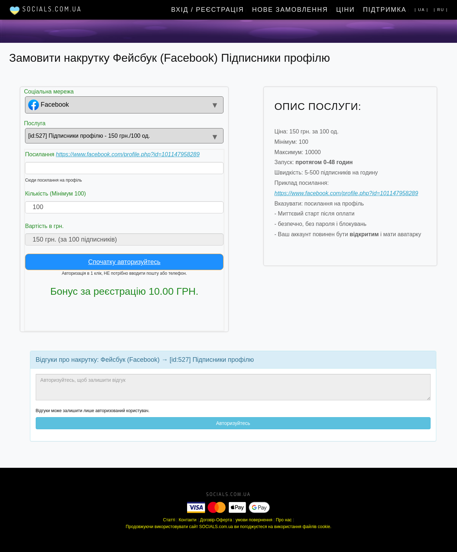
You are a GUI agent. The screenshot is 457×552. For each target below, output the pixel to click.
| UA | (421, 9)
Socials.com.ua (45, 10)
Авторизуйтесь (233, 423)
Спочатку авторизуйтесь (124, 261)
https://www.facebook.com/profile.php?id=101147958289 (128, 154)
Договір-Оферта (216, 519)
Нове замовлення (290, 9)
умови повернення (254, 519)
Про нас (284, 519)
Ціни (345, 9)
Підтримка (385, 9)
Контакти (187, 519)
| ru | (441, 9)
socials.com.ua (228, 494)
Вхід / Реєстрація (207, 9)
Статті (169, 519)
